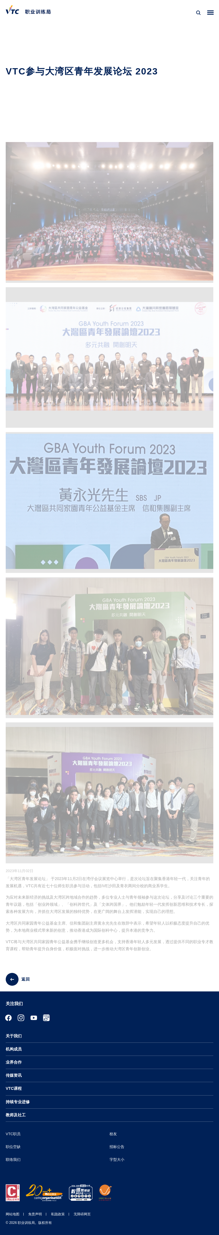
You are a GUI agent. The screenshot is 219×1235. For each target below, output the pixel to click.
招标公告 (117, 1147)
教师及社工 (16, 1115)
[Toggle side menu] (210, 12)
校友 (113, 1134)
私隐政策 (58, 1214)
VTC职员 (13, 1134)
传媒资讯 (14, 1075)
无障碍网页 (82, 1214)
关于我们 (14, 1036)
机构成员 (14, 1049)
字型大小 (117, 1159)
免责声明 (35, 1214)
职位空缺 (13, 1147)
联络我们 (13, 1159)
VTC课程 (14, 1088)
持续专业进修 (18, 1102)
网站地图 (12, 1214)
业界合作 (14, 1062)
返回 (25, 979)
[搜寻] (198, 13)
